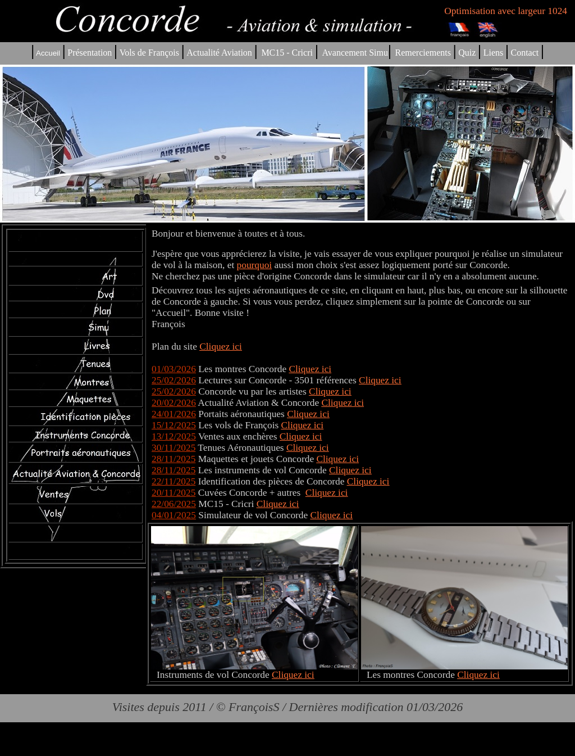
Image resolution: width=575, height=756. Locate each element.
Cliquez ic (219, 346)
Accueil (48, 53)
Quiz (467, 52)
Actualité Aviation (220, 52)
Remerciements (423, 52)
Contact (525, 52)
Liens (493, 52)
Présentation (89, 52)
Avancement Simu (354, 52)
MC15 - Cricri (287, 52)
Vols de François (148, 52)
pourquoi (254, 265)
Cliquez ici (310, 369)
